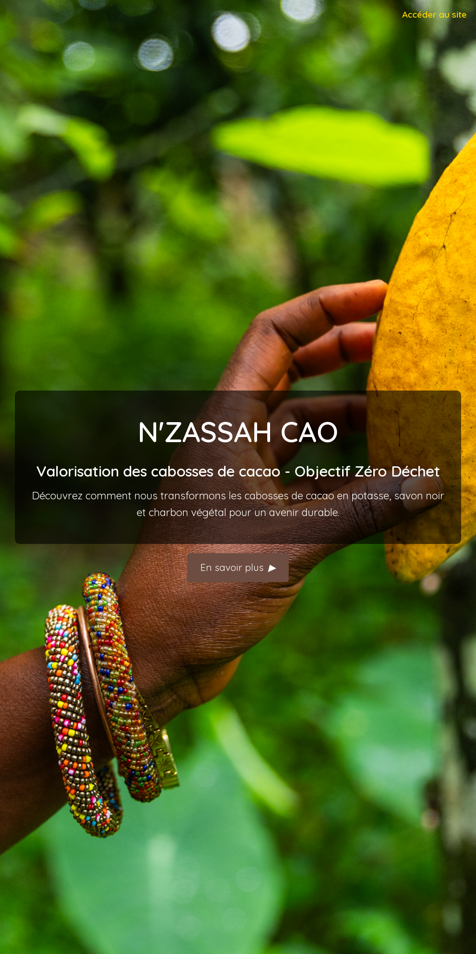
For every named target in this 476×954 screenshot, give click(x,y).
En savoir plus (238, 567)
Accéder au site (434, 14)
